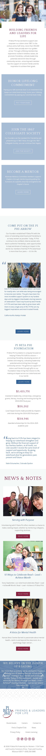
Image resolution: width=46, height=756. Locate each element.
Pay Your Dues (23, 103)
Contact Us (37, 723)
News (34, 727)
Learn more (23, 382)
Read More (23, 536)
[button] (24, 467)
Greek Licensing (31, 732)
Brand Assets (11, 723)
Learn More (23, 192)
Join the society (23, 151)
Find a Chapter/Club (19, 727)
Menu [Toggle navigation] (39, 6)
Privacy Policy (15, 732)
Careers (25, 723)
